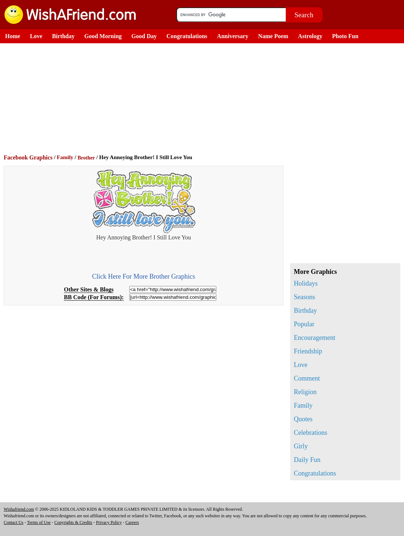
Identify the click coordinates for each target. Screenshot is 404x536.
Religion (305, 392)
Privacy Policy (109, 522)
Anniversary (232, 36)
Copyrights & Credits (73, 522)
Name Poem (273, 36)
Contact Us (14, 522)
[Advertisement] (204, 98)
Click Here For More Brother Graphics (143, 276)
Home (12, 36)
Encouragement (314, 337)
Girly (301, 446)
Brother (86, 158)
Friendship (308, 351)
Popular (304, 324)
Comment (307, 378)
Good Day (144, 36)
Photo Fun (345, 36)
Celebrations (310, 432)
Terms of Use (38, 522)
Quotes (303, 419)
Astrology (310, 36)
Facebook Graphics (28, 157)
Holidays (306, 283)
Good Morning (103, 36)
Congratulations (186, 36)
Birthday (63, 36)
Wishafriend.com (19, 509)
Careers (132, 522)
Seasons (304, 297)
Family (65, 157)
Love (36, 36)
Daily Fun (307, 459)
